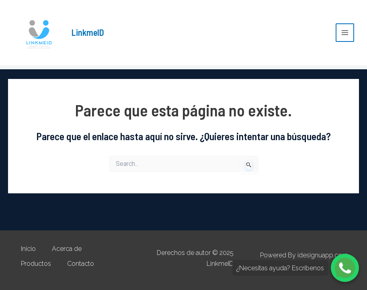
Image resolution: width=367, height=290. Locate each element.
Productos (36, 263)
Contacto (80, 263)
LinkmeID (88, 32)
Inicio (28, 249)
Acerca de (67, 249)
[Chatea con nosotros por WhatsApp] (345, 268)
